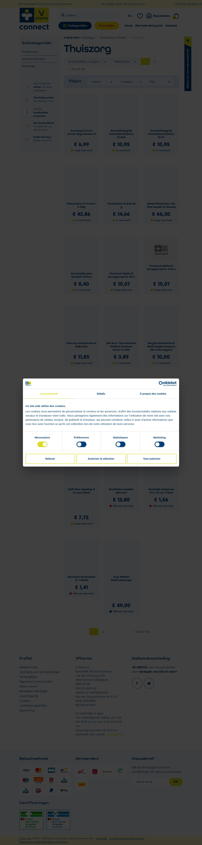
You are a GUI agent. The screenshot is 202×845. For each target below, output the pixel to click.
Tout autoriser (152, 458)
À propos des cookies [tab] (153, 393)
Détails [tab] (101, 393)
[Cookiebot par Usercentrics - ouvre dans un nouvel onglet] (161, 383)
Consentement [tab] (49, 393)
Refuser (50, 458)
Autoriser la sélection (101, 458)
